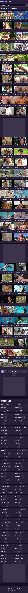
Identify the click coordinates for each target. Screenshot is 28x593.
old (17, 447)
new (17, 440)
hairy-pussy (5, 522)
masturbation (20, 417)
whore (18, 562)
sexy (17, 503)
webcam (18, 548)
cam (3, 437)
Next (14, 375)
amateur (5, 404)
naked (18, 430)
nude (17, 444)
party (17, 470)
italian (4, 539)
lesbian (18, 407)
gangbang (5, 503)
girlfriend (5, 509)
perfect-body (19, 476)
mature (18, 421)
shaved (18, 506)
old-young (19, 453)
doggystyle (5, 463)
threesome (19, 522)
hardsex (4, 532)
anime (4, 414)
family (4, 496)
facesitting (5, 486)
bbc (3, 424)
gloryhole (5, 516)
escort (4, 473)
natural (18, 434)
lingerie (18, 411)
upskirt (18, 535)
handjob (5, 525)
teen (17, 519)
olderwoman (19, 460)
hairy (4, 519)
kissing (4, 555)
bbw (3, 427)
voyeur (18, 545)
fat (3, 499)
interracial (5, 535)
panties (18, 463)
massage (18, 414)
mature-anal (19, 424)
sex (17, 496)
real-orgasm (20, 486)
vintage (18, 542)
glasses (4, 512)
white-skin (19, 558)
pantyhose (19, 466)
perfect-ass (19, 473)
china (3, 450)
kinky (3, 552)
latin (18, 404)
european (5, 480)
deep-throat (6, 453)
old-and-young (20, 450)
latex (3, 562)
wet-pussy (19, 555)
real (17, 480)
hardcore (5, 529)
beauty (4, 434)
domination (5, 466)
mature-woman (20, 427)
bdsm (4, 430)
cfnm (3, 444)
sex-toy (18, 499)
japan (4, 542)
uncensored (19, 532)
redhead (19, 493)
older (18, 457)
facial (4, 489)
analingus (5, 411)
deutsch (4, 457)
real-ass (18, 483)
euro (3, 476)
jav (3, 548)
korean (4, 558)
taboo (18, 512)
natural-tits (19, 437)
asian (4, 417)
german (4, 506)
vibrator (18, 539)
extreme (4, 483)
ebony (4, 470)
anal (3, 407)
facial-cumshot (6, 493)
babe (4, 421)
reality (18, 489)
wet (17, 552)
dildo (4, 460)
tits (17, 525)
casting (4, 440)
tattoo (18, 516)
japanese (5, 545)
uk (17, 529)
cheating (4, 447)
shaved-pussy (20, 509)
